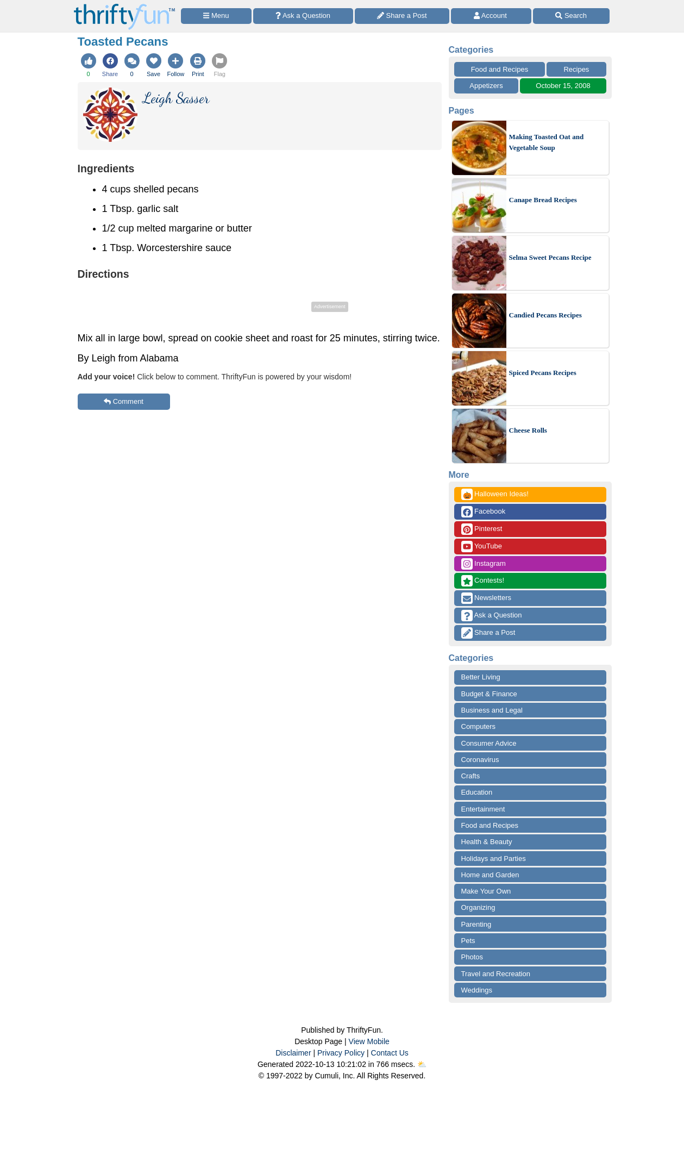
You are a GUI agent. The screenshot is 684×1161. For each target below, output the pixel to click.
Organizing (478, 907)
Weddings (477, 990)
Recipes (576, 69)
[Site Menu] (216, 16)
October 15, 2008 (563, 86)
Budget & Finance (489, 694)
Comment (123, 401)
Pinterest (482, 529)
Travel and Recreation (495, 974)
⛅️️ (421, 1064)
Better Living (480, 677)
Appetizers (486, 86)
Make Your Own (486, 891)
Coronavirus (480, 760)
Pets (468, 941)
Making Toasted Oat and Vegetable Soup (546, 142)
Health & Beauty (486, 842)
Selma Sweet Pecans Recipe (550, 257)
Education (477, 792)
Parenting (476, 924)
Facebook (483, 511)
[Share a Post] (402, 16)
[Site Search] (571, 16)
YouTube (481, 546)
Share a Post (488, 633)
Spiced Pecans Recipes (542, 373)
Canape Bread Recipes (543, 200)
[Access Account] (491, 16)
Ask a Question (491, 615)
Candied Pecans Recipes (545, 315)
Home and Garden (490, 875)
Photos (472, 957)
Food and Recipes (500, 69)
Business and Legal (492, 710)
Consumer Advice (489, 743)
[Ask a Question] (303, 16)
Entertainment (483, 809)
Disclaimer (293, 1052)
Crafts (470, 776)
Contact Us (390, 1052)
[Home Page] (124, 6)
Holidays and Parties (493, 858)
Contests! (483, 580)
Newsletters (486, 598)
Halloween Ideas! (495, 494)
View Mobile (369, 1041)
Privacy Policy (341, 1052)
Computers (478, 726)
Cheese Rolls (528, 430)
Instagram (483, 564)
